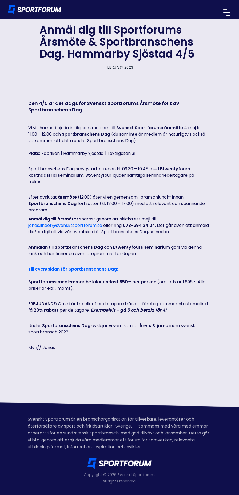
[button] (226, 12)
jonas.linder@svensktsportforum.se (65, 225)
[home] (34, 9)
